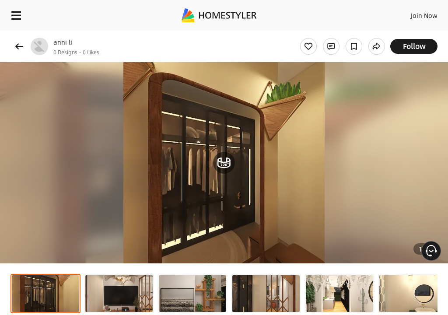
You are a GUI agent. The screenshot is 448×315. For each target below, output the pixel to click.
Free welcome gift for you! (336, 35)
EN (412, 13)
